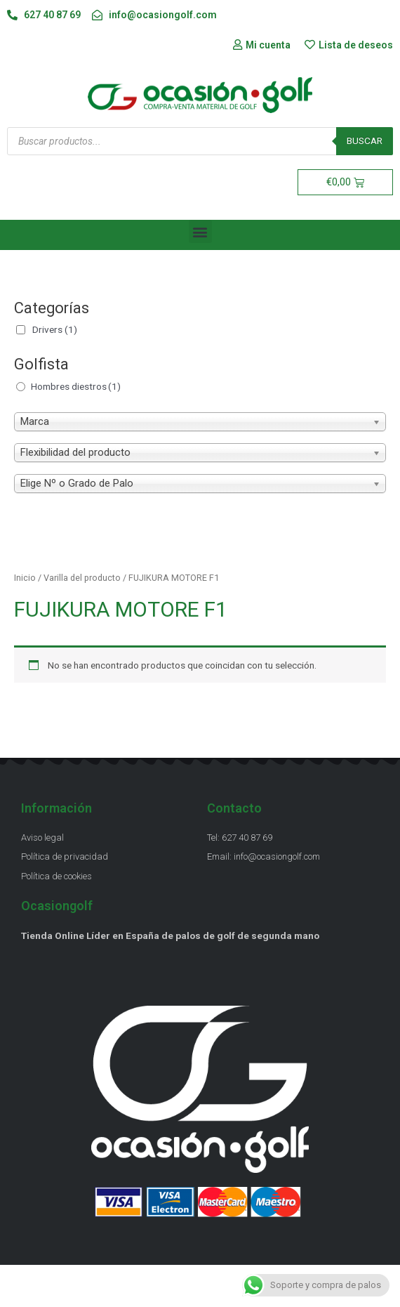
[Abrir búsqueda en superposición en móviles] (200, 141)
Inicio (25, 577)
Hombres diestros (76, 386)
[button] (200, 231)
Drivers (54, 329)
